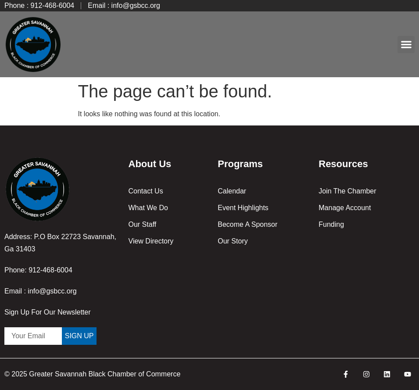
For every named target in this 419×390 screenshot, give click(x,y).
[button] (406, 44)
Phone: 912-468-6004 (38, 270)
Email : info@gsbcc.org (40, 291)
